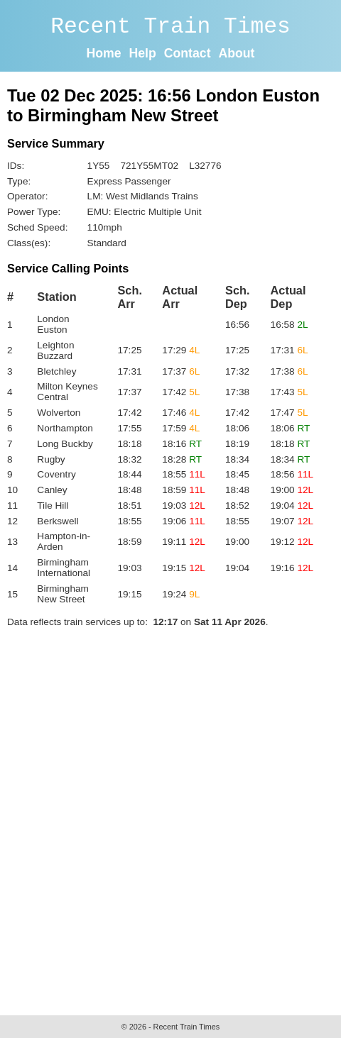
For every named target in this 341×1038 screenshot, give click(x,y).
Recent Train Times (170, 26)
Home (104, 53)
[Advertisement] (170, 818)
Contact (187, 53)
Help (142, 53)
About (236, 53)
